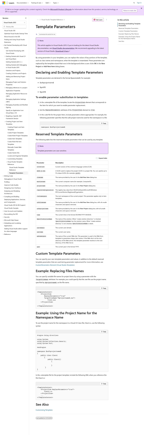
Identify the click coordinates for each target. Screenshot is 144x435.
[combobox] (14, 22)
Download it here (62, 51)
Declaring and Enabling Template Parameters (129, 25)
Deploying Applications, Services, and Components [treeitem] (14, 200)
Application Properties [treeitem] (13, 91)
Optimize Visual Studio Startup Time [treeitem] (16, 34)
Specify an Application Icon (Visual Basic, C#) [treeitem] (15, 111)
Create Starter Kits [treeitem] (13, 153)
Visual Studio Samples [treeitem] (11, 208)
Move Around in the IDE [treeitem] (12, 37)
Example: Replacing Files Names (129, 34)
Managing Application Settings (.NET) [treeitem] (16, 100)
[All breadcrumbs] (37, 19)
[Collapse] (26, 18)
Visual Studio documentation (63, 48)
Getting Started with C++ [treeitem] (14, 62)
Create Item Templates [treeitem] (15, 139)
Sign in (139, 3)
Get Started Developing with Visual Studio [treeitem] (15, 52)
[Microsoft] (4, 2)
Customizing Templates (44, 410)
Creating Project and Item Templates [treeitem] (16, 128)
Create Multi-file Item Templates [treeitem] (14, 143)
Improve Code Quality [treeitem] (11, 185)
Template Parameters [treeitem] (16, 173)
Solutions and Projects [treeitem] (13, 70)
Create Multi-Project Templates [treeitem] (18, 136)
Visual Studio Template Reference (52, 20)
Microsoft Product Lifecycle (61, 9)
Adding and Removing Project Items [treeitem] (15, 77)
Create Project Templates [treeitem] (16, 133)
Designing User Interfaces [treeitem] (12, 188)
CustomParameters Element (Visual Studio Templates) (55, 265)
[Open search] (134, 3)
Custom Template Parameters (128, 31)
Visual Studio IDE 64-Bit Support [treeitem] (14, 205)
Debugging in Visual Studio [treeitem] (13, 179)
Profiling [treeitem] (6, 182)
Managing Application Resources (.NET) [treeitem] (16, 95)
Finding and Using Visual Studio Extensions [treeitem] (14, 41)
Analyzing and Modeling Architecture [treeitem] (12, 192)
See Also (121, 41)
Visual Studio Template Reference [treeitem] (16, 168)
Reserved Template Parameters (128, 28)
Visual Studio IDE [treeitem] (9, 31)
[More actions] (106, 19)
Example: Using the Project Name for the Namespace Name (129, 37)
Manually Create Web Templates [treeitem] (14, 148)
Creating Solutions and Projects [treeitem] (16, 73)
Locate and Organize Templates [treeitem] (18, 156)
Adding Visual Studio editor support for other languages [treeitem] (15, 230)
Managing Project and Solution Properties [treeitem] (16, 83)
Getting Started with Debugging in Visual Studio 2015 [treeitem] (16, 66)
